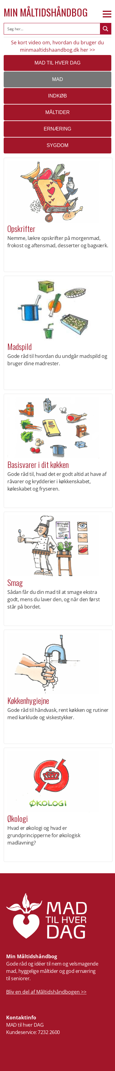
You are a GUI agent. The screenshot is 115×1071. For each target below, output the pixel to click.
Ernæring (57, 128)
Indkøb (57, 95)
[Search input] (52, 29)
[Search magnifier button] (105, 28)
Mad (57, 79)
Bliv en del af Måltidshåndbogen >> (46, 991)
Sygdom (57, 145)
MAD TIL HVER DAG (57, 62)
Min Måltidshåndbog (46, 12)
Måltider (57, 112)
